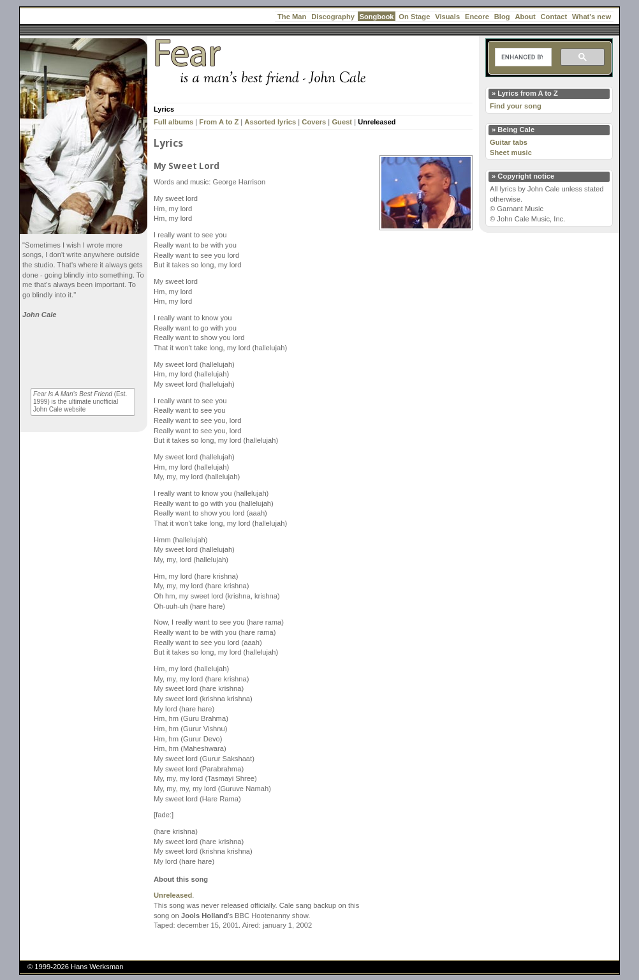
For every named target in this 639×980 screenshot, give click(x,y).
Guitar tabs (508, 142)
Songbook (377, 16)
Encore (477, 16)
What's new (591, 16)
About (525, 16)
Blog (502, 16)
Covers (314, 122)
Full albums (173, 122)
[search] (522, 57)
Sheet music (511, 152)
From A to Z (219, 122)
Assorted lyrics (270, 122)
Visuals (447, 16)
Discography (333, 16)
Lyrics (164, 109)
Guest (342, 122)
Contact (554, 16)
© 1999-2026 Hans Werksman (75, 966)
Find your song (515, 106)
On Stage (414, 16)
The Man (291, 16)
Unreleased (376, 122)
